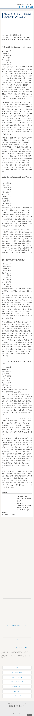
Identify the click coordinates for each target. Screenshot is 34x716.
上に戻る (30, 715)
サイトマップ (17, 696)
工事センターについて (17, 681)
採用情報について (17, 686)
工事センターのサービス (17, 672)
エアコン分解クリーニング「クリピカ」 (17, 625)
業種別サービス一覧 (17, 677)
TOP (3, 10)
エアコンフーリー (17, 639)
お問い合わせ (17, 691)
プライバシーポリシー (21, 647)
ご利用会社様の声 (8, 10)
